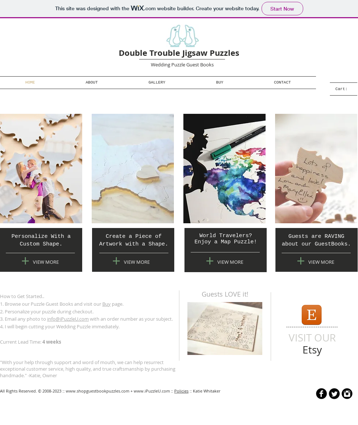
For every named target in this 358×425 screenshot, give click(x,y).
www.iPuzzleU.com (152, 391)
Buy (106, 304)
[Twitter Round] (334, 393)
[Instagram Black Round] (347, 393)
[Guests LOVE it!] (225, 294)
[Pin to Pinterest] (196, 351)
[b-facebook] (321, 393)
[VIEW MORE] (45, 262)
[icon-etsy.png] (311, 315)
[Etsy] (312, 349)
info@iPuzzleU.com (68, 319)
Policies (181, 391)
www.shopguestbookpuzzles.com (97, 391)
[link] (346, 88)
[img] (41, 168)
